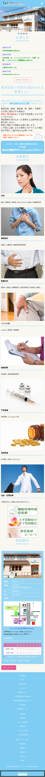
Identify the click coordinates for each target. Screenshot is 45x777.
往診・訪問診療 (7, 495)
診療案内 (22, 675)
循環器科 (4, 238)
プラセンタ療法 (22, 730)
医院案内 (22, 744)
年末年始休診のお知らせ (11, 51)
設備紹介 (22, 748)
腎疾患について (22, 692)
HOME (22, 760)
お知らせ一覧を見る (22, 80)
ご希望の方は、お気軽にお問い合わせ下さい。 (15, 501)
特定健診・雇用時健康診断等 (10, 374)
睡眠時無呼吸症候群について (22, 700)
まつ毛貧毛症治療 (22, 734)
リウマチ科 (5, 323)
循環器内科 (22, 684)
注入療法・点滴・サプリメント (10, 459)
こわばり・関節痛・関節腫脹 (10, 330)
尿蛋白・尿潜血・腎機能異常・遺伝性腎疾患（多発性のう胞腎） (21, 287)
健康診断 (4, 368)
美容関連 (4, 453)
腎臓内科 (4, 281)
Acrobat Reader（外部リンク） (13, 634)
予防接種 (4, 410)
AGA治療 (22, 705)
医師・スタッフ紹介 (22, 739)
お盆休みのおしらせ (9, 67)
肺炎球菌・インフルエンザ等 (10, 416)
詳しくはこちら (8, 667)
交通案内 (22, 752)
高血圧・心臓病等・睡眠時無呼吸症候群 (13, 244)
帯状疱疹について (22, 709)
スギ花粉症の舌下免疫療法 (22, 696)
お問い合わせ (22, 773)
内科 (3, 196)
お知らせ (22, 756)
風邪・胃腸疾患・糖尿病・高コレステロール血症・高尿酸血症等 (21, 202)
